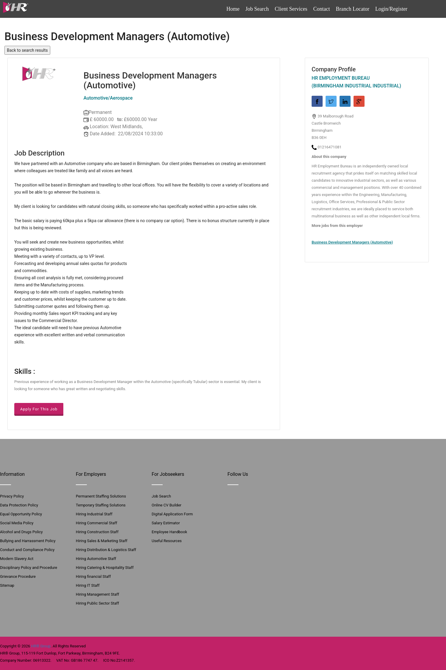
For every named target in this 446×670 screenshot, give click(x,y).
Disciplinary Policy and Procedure (28, 567)
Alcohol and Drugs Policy (21, 532)
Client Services (291, 9)
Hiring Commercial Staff (96, 523)
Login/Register (391, 9)
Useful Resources (167, 541)
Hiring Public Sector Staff (97, 603)
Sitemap (7, 585)
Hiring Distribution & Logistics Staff (106, 549)
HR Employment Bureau (341, 78)
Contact (321, 9)
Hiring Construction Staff (97, 532)
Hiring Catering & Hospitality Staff (105, 567)
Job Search (257, 9)
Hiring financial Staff (93, 576)
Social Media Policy (16, 523)
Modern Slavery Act (16, 558)
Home (233, 9)
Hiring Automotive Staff (96, 558)
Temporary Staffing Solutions (100, 505)
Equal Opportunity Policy (21, 514)
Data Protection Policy (19, 505)
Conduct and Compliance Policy (27, 549)
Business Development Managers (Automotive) (352, 242)
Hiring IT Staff (88, 585)
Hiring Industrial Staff (94, 514)
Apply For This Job (38, 409)
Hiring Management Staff (97, 594)
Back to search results (27, 50)
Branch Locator (352, 9)
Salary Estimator (166, 523)
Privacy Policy (12, 496)
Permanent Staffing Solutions (101, 496)
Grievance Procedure (18, 576)
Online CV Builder (166, 505)
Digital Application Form (172, 514)
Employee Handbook (169, 532)
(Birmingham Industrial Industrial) (356, 86)
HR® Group (41, 646)
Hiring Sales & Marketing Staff (101, 541)
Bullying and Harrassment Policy (28, 541)
